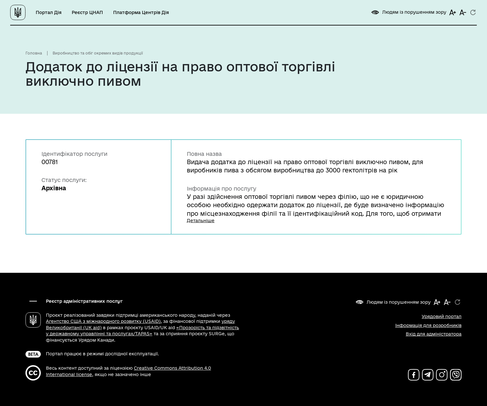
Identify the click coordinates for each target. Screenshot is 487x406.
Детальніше (200, 220)
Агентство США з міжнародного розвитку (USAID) (103, 321)
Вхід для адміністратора (434, 334)
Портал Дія (49, 12)
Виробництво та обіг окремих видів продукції (98, 53)
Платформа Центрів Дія (141, 12)
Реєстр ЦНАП (87, 12)
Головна (33, 53)
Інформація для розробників (428, 325)
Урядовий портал (442, 316)
